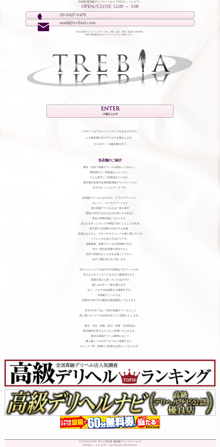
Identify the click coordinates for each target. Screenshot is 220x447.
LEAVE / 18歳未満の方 (110, 144)
